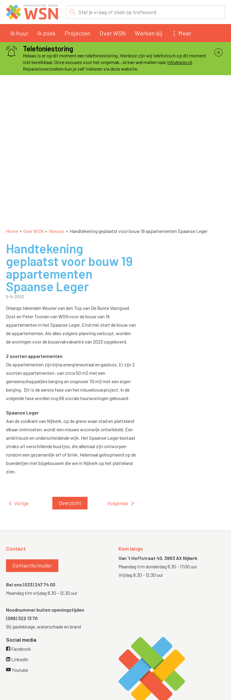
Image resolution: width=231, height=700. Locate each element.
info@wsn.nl (179, 62)
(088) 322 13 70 (22, 618)
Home (12, 231)
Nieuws (56, 231)
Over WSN (113, 33)
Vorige (21, 503)
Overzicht (70, 503)
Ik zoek (46, 33)
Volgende (117, 503)
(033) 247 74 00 (39, 584)
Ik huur (19, 33)
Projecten (78, 33)
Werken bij (148, 33)
